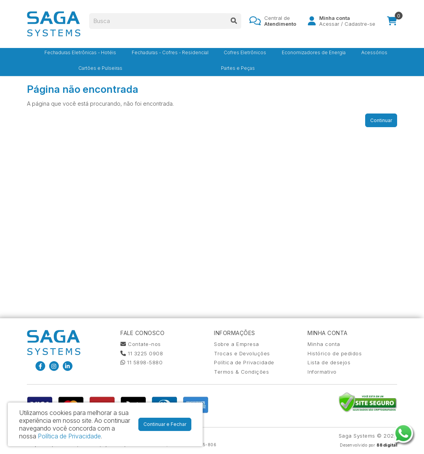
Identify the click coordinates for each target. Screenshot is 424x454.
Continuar (381, 120)
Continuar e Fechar (164, 424)
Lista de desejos (328, 362)
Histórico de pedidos (334, 353)
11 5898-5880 (141, 362)
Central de (280, 22)
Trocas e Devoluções (242, 353)
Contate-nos (140, 344)
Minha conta (323, 344)
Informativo (322, 372)
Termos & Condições (241, 372)
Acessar (329, 25)
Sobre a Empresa (236, 344)
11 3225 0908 (141, 353)
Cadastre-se (359, 25)
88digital (387, 445)
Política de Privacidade (244, 362)
